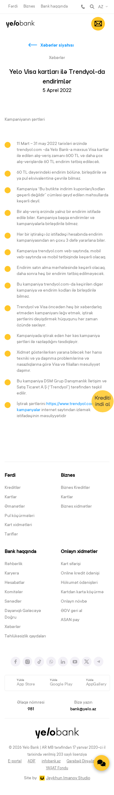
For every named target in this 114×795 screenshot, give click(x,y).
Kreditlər (13, 488)
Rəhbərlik (13, 564)
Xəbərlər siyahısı (57, 45)
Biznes (29, 6)
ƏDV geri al (71, 611)
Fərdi (13, 6)
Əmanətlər (15, 506)
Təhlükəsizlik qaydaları (25, 636)
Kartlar (11, 497)
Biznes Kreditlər (75, 488)
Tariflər (11, 534)
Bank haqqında (54, 6)
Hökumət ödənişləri (79, 583)
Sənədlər (13, 601)
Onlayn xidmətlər (79, 552)
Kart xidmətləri (18, 525)
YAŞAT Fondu (57, 768)
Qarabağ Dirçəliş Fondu (86, 761)
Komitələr (14, 592)
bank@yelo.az (83, 709)
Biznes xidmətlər (76, 506)
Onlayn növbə (74, 601)
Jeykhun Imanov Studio (68, 778)
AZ (100, 7)
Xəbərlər (13, 627)
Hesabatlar (15, 583)
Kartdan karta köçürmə (82, 592)
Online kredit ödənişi (80, 573)
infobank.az (51, 761)
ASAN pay (70, 620)
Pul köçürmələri (19, 516)
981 (83, 7)
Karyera (12, 573)
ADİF (32, 761)
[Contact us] (101, 763)
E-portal (15, 761)
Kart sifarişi (71, 564)
